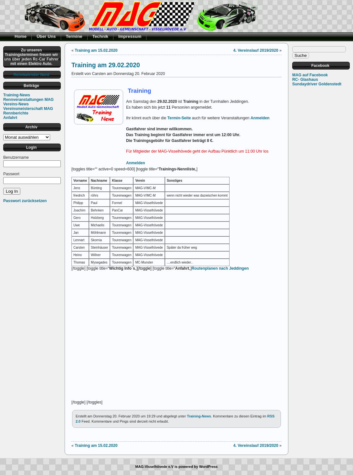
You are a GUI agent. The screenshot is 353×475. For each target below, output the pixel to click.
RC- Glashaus (305, 79)
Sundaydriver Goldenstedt (316, 84)
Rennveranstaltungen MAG (28, 99)
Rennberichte (15, 113)
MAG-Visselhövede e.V (154, 467)
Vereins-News (16, 104)
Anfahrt (10, 117)
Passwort (11, 174)
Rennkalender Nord (31, 74)
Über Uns (46, 36)
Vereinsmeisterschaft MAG (28, 108)
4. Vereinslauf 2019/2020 (255, 50)
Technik (100, 36)
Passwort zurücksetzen (25, 201)
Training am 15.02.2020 (96, 50)
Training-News (16, 95)
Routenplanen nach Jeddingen (220, 268)
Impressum (129, 36)
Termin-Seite (179, 118)
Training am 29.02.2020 (105, 65)
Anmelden (260, 118)
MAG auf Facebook (310, 75)
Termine (74, 36)
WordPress (208, 467)
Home (21, 36)
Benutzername (16, 157)
